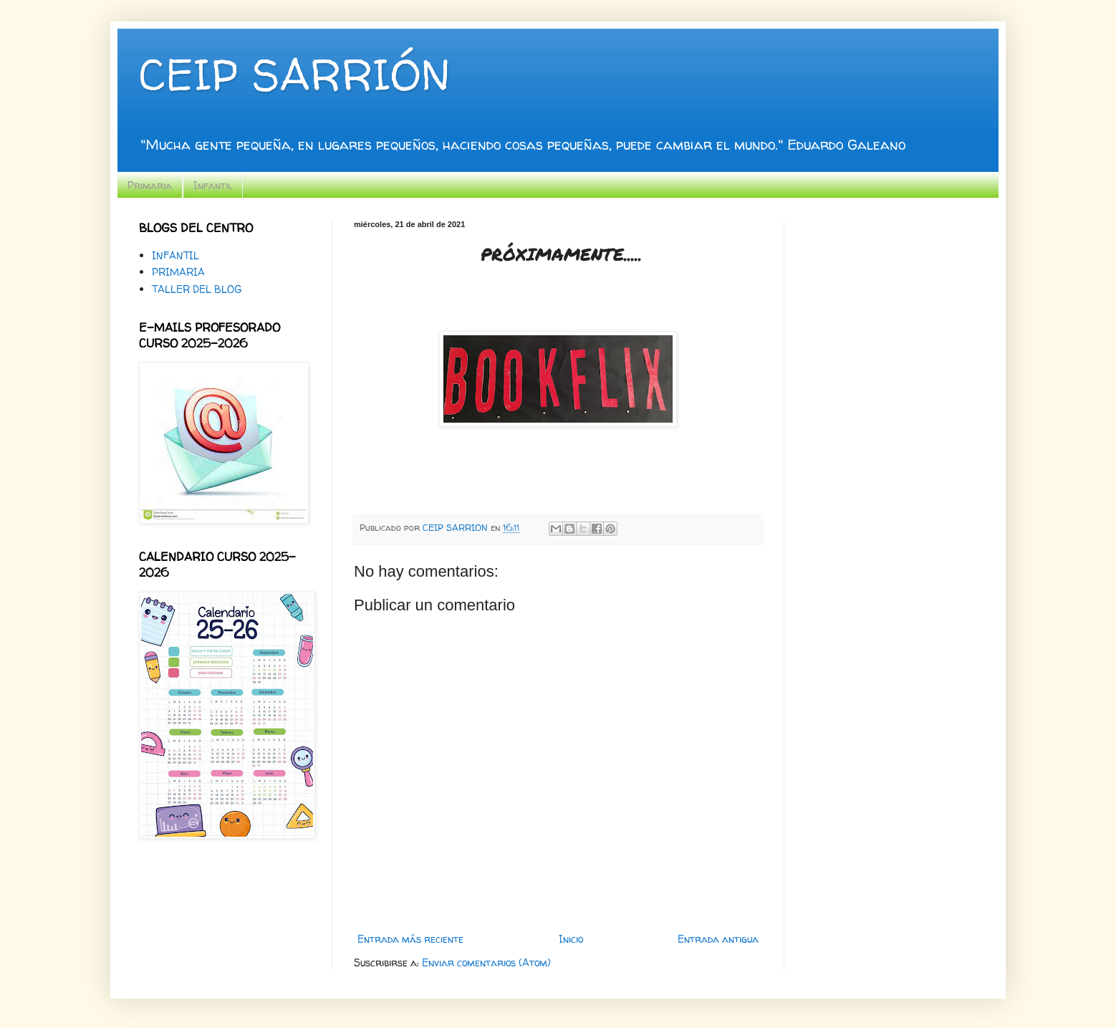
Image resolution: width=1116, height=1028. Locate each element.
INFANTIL (175, 255)
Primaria (150, 185)
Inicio (571, 939)
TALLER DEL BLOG (196, 289)
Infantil (212, 185)
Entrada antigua (718, 939)
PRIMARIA (178, 272)
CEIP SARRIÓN (294, 74)
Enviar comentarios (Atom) (486, 962)
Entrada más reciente (410, 939)
